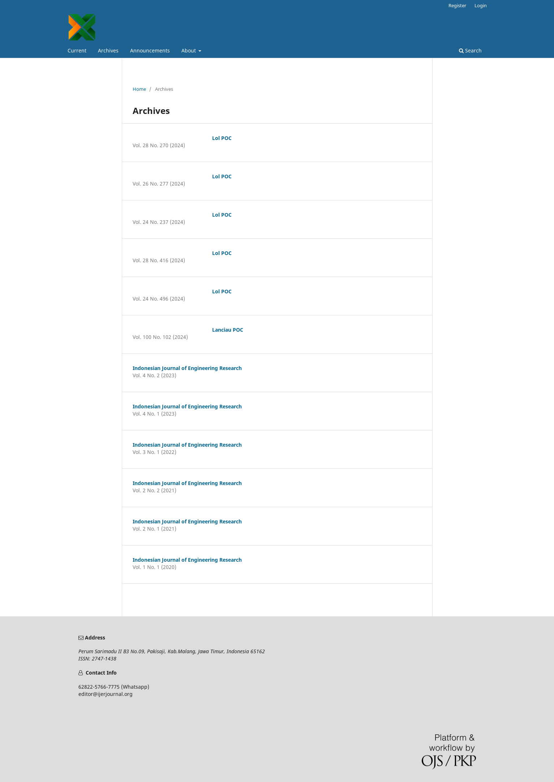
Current (77, 50)
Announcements (150, 50)
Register (457, 5)
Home (139, 89)
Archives (108, 50)
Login (480, 5)
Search (470, 50)
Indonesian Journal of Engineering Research (187, 368)
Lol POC (222, 138)
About (189, 50)
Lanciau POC (227, 329)
